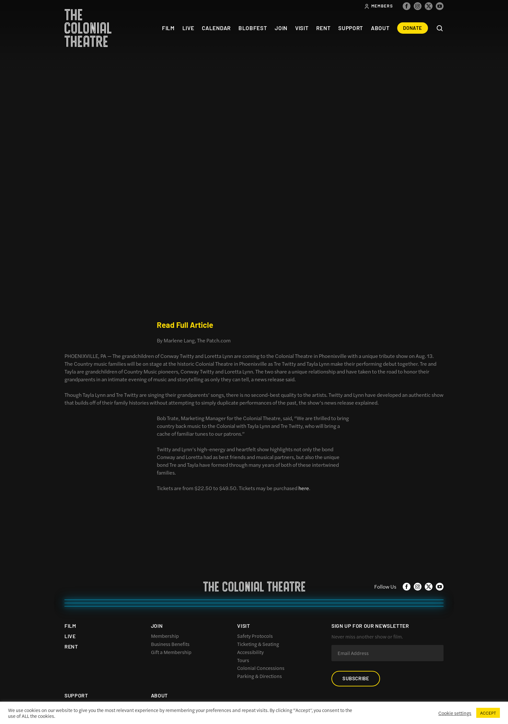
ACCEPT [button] (488, 713)
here (303, 488)
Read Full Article (185, 324)
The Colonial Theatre (87, 28)
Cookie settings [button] (454, 713)
